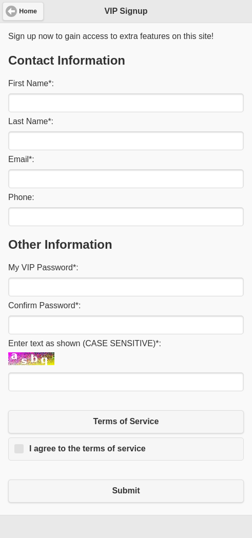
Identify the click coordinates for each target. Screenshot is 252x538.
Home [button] (28, 11)
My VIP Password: (43, 267)
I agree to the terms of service (87, 448)
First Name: (31, 83)
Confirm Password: (44, 305)
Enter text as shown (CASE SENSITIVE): (84, 343)
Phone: (21, 197)
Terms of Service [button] (126, 421)
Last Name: (30, 121)
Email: (21, 159)
